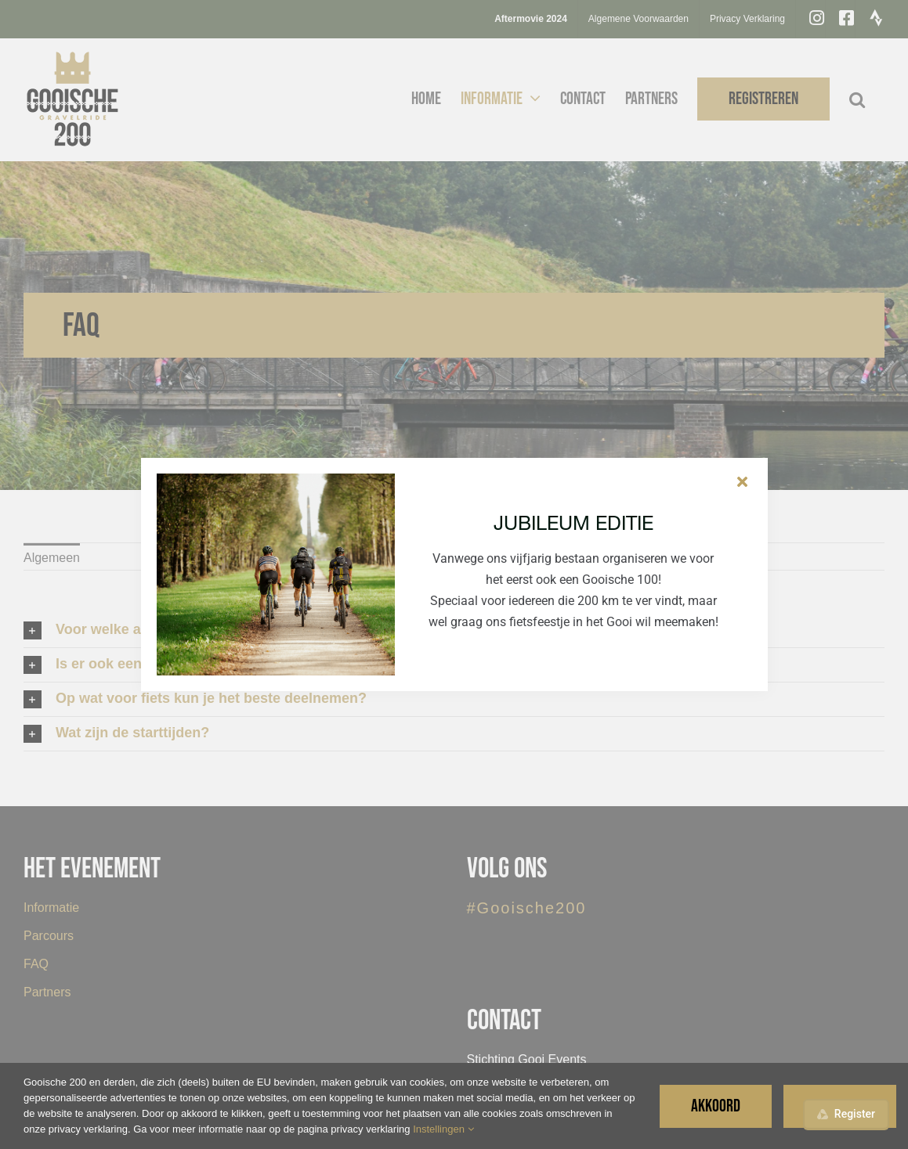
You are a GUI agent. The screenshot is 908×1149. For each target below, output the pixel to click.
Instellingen (443, 1129)
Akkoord (715, 1106)
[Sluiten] (742, 482)
